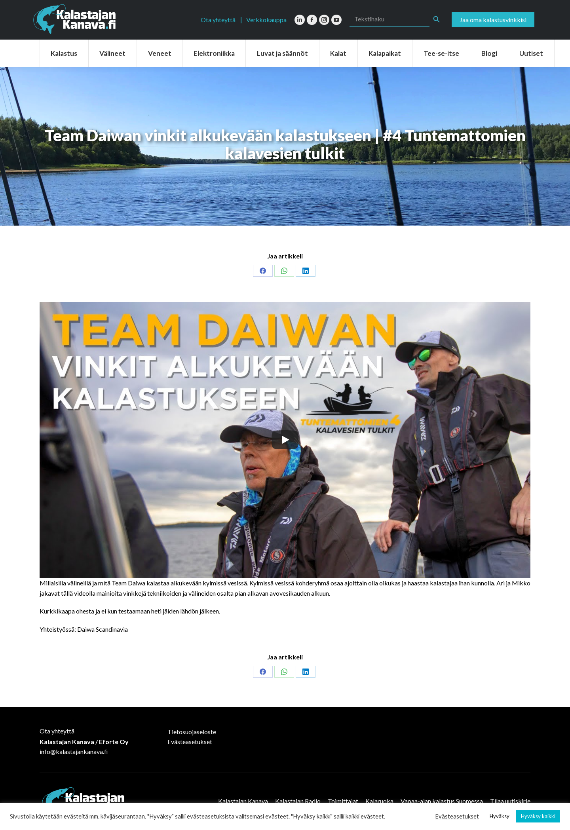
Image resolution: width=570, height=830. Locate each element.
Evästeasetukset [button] (457, 816)
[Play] (285, 439)
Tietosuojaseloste (191, 731)
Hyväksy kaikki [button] (538, 816)
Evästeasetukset (189, 741)
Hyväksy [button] (499, 816)
